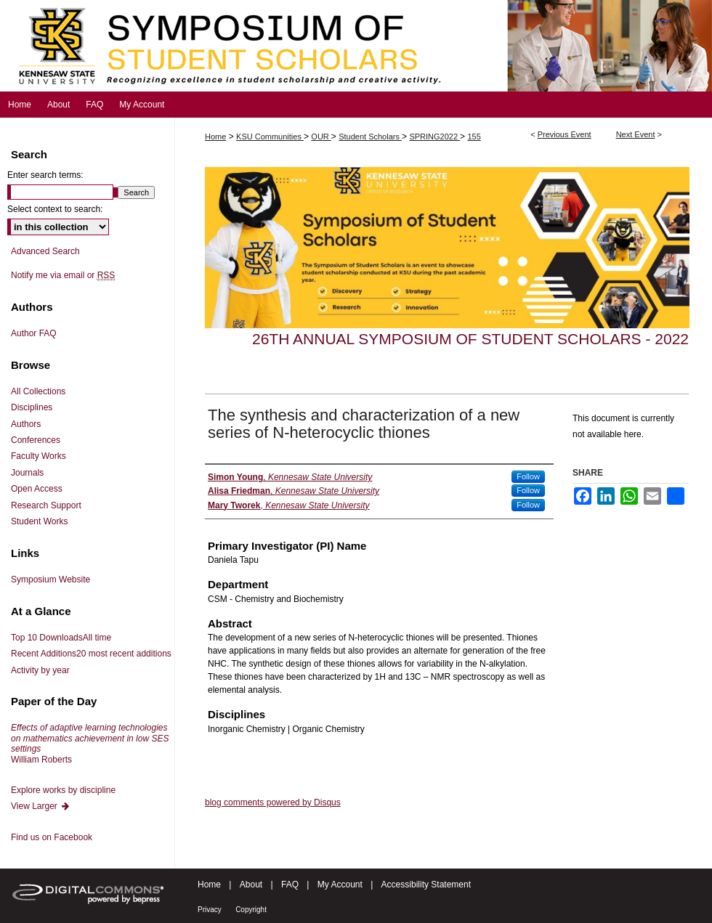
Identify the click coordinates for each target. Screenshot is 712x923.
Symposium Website (50, 579)
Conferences (35, 440)
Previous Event (564, 134)
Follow (528, 476)
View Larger (40, 806)
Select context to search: (54, 209)
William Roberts (90, 743)
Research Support (46, 505)
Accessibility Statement (426, 884)
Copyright (251, 910)
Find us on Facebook (51, 837)
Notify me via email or (63, 275)
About (251, 884)
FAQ (290, 884)
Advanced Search (45, 251)
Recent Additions (91, 653)
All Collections (38, 391)
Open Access (36, 489)
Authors (26, 424)
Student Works (39, 521)
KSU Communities (270, 136)
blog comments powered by (273, 802)
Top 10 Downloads (61, 638)
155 (473, 136)
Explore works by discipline (63, 790)
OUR (321, 136)
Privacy (210, 910)
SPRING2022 (434, 136)
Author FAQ (34, 333)
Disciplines (31, 407)
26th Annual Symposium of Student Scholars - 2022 (470, 338)
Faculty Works (38, 456)
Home (215, 136)
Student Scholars (370, 136)
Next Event (635, 134)
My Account (340, 884)
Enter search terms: (45, 175)
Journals (27, 473)
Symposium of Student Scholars (356, 46)
